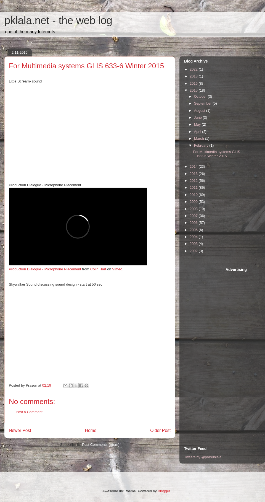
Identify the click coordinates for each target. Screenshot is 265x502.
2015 (194, 90)
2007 (194, 216)
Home (91, 430)
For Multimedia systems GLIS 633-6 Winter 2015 (216, 154)
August (200, 110)
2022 (194, 69)
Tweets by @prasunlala (202, 457)
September (203, 103)
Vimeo (117, 269)
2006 (194, 223)
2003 (194, 244)
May (198, 124)
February (202, 145)
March (199, 138)
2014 (194, 166)
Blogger (164, 491)
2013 (194, 174)
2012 (194, 180)
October (201, 96)
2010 (194, 195)
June (198, 117)
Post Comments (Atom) (100, 445)
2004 (194, 237)
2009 (194, 202)
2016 (194, 83)
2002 (194, 251)
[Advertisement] (206, 350)
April (198, 132)
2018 (194, 76)
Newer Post (20, 430)
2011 (194, 187)
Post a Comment (29, 412)
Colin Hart (98, 269)
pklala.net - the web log (58, 20)
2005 (194, 230)
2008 (194, 209)
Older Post (160, 430)
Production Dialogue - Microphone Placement (45, 269)
